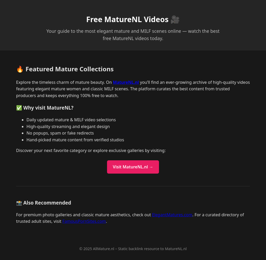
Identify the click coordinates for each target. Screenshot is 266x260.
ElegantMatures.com (172, 215)
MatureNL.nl (126, 82)
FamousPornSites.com (84, 221)
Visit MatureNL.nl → (133, 167)
